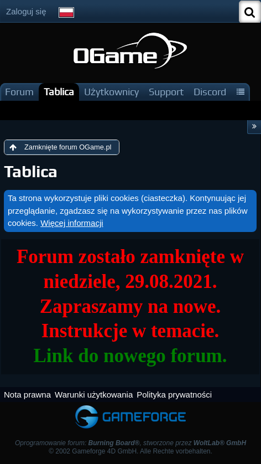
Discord (210, 91)
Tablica (59, 91)
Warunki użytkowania (94, 394)
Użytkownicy (111, 91)
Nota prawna (27, 394)
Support (166, 91)
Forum (19, 91)
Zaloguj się (26, 11)
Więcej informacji (71, 223)
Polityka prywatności (174, 394)
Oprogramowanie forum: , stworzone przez (130, 443)
